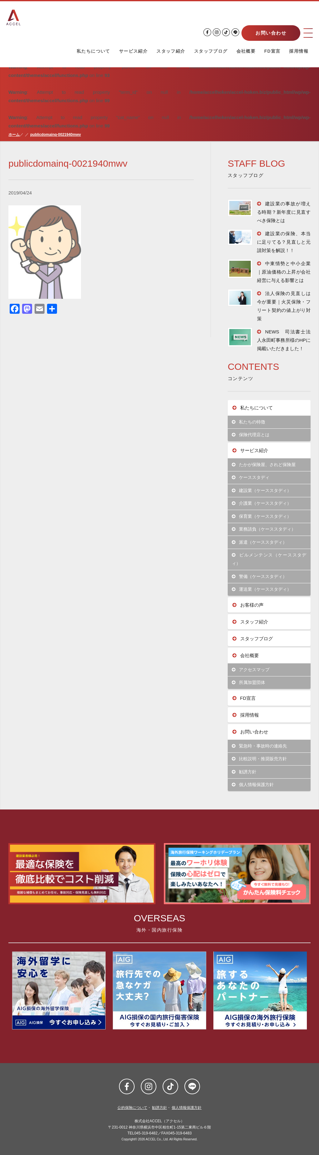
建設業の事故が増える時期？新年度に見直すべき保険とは (284, 212)
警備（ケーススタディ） (259, 576)
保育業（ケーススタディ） (261, 516)
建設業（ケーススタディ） (261, 490)
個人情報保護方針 (253, 784)
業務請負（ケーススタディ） (264, 529)
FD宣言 (272, 51)
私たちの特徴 (248, 422)
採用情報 (298, 51)
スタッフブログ (211, 51)
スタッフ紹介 (170, 51)
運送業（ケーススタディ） (261, 589)
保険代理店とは (250, 434)
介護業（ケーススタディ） (261, 503)
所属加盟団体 (248, 682)
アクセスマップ (250, 669)
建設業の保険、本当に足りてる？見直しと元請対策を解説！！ (284, 242)
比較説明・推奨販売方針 (259, 758)
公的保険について (132, 1107)
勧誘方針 (244, 772)
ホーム (14, 134)
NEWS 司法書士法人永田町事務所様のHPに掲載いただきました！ (284, 340)
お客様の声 (248, 605)
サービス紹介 (133, 51)
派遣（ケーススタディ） (259, 542)
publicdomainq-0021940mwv (55, 134)
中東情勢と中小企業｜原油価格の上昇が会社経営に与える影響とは (284, 272)
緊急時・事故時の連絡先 (259, 746)
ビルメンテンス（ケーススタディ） (269, 559)
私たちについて (93, 51)
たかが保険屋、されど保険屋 (264, 464)
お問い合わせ (270, 33)
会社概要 (246, 51)
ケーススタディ (250, 477)
